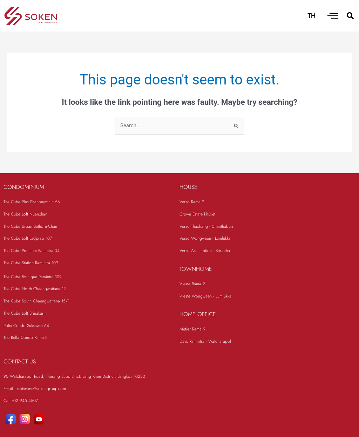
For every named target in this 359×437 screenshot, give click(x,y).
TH (311, 16)
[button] (350, 16)
